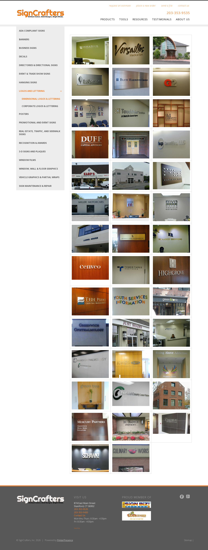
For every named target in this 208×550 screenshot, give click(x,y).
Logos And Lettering (41, 91)
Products (107, 19)
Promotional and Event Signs (37, 122)
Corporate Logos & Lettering (40, 106)
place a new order (146, 5)
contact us (183, 5)
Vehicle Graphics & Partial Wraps (39, 177)
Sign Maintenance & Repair (35, 185)
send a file (166, 5)
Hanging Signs (28, 82)
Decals (23, 56)
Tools (123, 19)
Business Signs (28, 47)
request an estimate (120, 5)
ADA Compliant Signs (32, 30)
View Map (77, 528)
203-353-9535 (178, 12)
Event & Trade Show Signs (34, 73)
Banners (24, 39)
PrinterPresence (65, 540)
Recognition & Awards (33, 142)
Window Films (27, 160)
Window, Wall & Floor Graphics (38, 168)
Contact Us (79, 515)
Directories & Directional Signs (38, 65)
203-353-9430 (81, 512)
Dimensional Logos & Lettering (41, 98)
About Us (183, 19)
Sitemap (188, 540)
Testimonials (161, 19)
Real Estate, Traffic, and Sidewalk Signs (39, 133)
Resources (140, 19)
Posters (24, 114)
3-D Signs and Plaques (32, 151)
